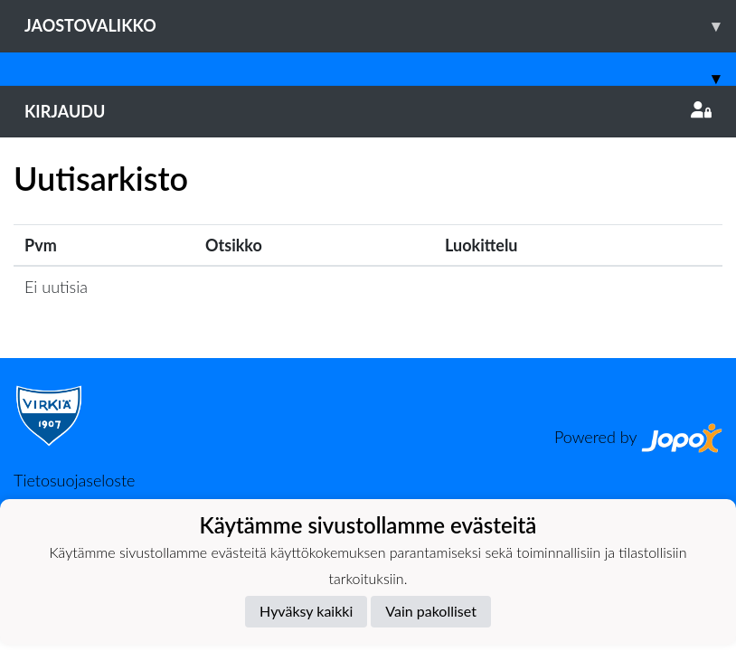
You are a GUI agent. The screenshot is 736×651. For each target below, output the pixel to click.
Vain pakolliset (431, 610)
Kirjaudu (368, 111)
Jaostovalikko (380, 26)
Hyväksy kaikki (306, 610)
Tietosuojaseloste (74, 480)
